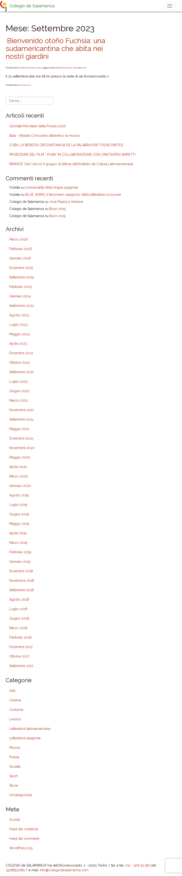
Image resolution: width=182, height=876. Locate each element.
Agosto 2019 (19, 495)
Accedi (14, 820)
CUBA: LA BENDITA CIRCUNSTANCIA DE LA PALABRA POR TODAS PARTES (66, 145)
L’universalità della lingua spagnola (51, 187)
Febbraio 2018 (20, 637)
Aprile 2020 (18, 467)
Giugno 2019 (19, 514)
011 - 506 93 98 (137, 865)
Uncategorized (20, 795)
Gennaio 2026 (20, 258)
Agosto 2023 (19, 315)
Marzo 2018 (18, 628)
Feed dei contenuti (23, 829)
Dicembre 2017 (20, 647)
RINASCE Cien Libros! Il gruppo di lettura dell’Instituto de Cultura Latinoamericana (71, 164)
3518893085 (15, 870)
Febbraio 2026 (20, 249)
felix (84, 67)
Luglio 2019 (18, 505)
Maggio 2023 (19, 334)
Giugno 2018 (19, 618)
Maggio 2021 (19, 429)
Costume (26, 85)
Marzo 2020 (18, 476)
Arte (12, 691)
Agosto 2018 (19, 599)
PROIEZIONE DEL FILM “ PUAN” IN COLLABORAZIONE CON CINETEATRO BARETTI (72, 154)
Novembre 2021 (21, 410)
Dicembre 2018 (21, 571)
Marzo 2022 (18, 400)
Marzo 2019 (18, 543)
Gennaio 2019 (19, 561)
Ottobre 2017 (19, 656)
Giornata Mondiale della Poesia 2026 (37, 126)
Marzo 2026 (18, 239)
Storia (13, 785)
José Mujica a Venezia (66, 202)
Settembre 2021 (21, 419)
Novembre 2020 (22, 448)
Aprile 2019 (18, 533)
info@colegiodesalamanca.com (64, 870)
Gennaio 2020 (20, 486)
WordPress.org (20, 848)
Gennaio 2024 (20, 296)
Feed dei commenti (24, 838)
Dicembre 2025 (21, 268)
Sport (13, 776)
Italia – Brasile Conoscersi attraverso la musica (44, 135)
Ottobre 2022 (19, 362)
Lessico (15, 719)
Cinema (15, 700)
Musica (14, 747)
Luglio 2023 (18, 325)
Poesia (14, 757)
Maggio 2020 (19, 457)
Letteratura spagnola (25, 738)
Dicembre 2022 (21, 353)
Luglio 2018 (18, 609)
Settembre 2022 (21, 372)
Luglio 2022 (18, 381)
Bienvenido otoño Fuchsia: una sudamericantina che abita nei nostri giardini (55, 48)
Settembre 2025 (21, 277)
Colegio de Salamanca (32, 5)
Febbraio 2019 (20, 552)
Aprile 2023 (18, 343)
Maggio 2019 (19, 524)
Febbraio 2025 (20, 287)
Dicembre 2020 (21, 438)
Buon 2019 (57, 209)
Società (14, 766)
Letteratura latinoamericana (29, 729)
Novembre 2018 (21, 580)
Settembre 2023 (21, 306)
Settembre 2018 (21, 590)
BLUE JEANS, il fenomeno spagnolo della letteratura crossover (73, 194)
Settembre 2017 (21, 666)
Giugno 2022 (19, 391)
